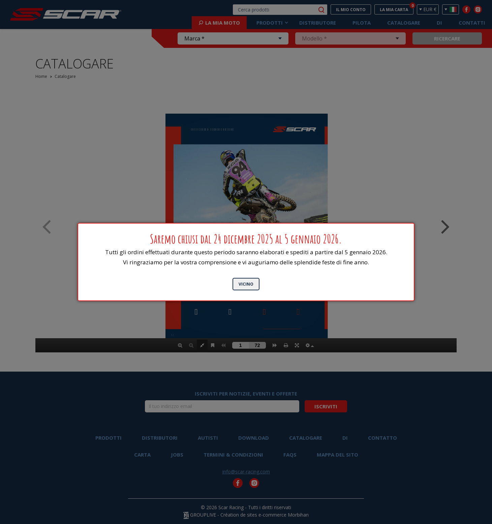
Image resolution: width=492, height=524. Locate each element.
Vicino (246, 284)
